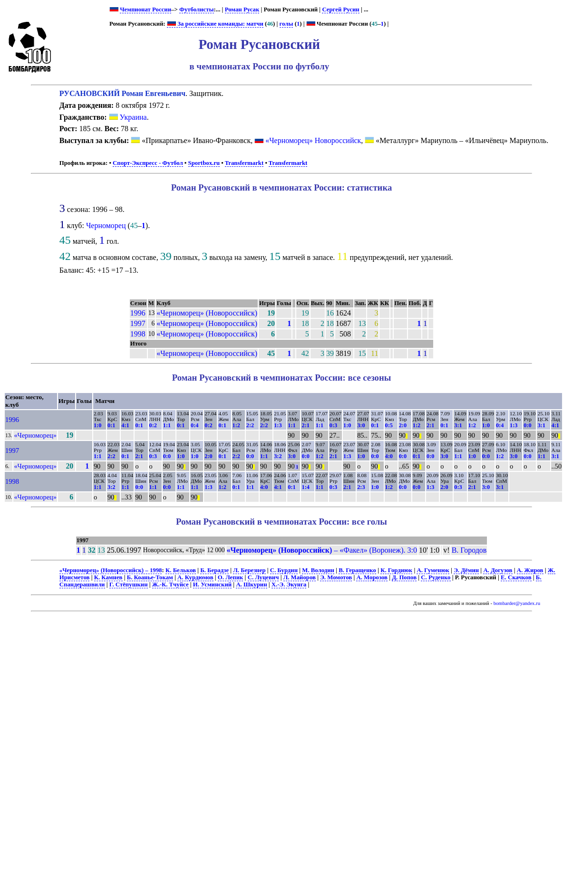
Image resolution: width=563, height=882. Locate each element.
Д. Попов (404, 577)
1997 (138, 323)
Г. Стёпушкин (128, 584)
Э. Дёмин (466, 570)
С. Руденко (435, 577)
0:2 (153, 425)
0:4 (194, 425)
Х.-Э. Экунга (289, 584)
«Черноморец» (35, 435)
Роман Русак (242, 9)
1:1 (167, 425)
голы (286, 23)
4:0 (389, 456)
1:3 (278, 425)
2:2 (250, 425)
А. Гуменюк (433, 570)
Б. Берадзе (214, 570)
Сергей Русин (340, 9)
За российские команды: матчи (215, 23)
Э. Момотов (336, 577)
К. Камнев (108, 577)
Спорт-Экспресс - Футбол (148, 163)
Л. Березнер (249, 570)
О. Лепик (230, 577)
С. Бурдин (284, 570)
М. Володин (318, 570)
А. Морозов (372, 577)
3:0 (361, 425)
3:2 (278, 456)
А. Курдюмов (195, 577)
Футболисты (196, 9)
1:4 (305, 487)
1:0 (97, 425)
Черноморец (106, 225)
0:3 (333, 425)
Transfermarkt (244, 163)
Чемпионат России (145, 9)
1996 (138, 313)
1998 (138, 334)
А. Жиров (530, 570)
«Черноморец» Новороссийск (313, 140)
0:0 (527, 425)
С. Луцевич (263, 577)
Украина (128, 117)
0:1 (111, 425)
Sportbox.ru (204, 163)
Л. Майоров (299, 577)
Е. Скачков (516, 577)
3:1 (458, 425)
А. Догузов (497, 570)
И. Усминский (212, 584)
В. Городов (469, 550)
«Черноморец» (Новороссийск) (206, 313)
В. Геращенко (357, 570)
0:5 (389, 425)
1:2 (236, 425)
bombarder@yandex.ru (517, 603)
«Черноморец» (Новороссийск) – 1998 (110, 570)
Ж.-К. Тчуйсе (170, 584)
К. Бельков (180, 570)
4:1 (125, 425)
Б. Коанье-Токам (150, 577)
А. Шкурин (251, 584)
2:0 (403, 425)
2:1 (305, 425)
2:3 (361, 487)
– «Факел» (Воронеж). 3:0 (322, 550)
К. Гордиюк (396, 570)
